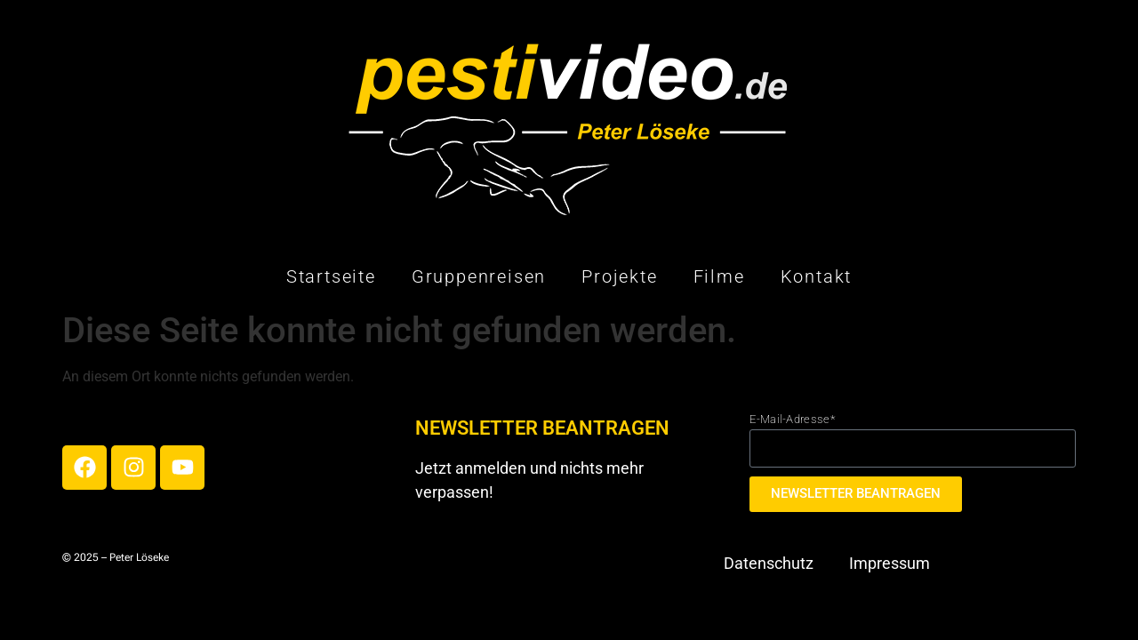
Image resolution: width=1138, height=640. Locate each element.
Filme (719, 276)
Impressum (889, 563)
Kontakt (817, 276)
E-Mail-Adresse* (792, 419)
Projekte (619, 276)
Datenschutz (768, 563)
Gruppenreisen (479, 276)
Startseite (331, 276)
